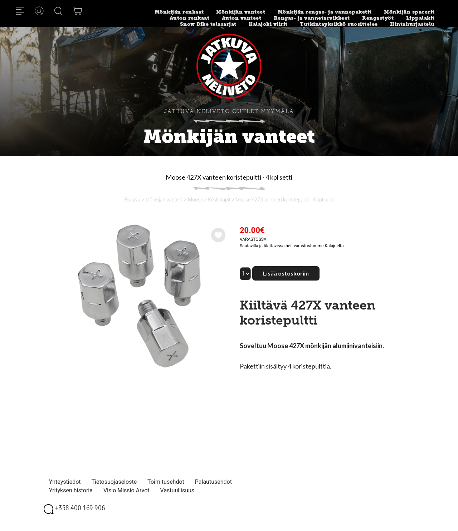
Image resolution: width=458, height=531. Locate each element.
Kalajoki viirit (268, 24)
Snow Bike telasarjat (208, 24)
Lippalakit (420, 18)
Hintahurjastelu (412, 24)
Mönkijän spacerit (409, 12)
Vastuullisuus (177, 490)
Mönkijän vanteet (240, 12)
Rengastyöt (378, 18)
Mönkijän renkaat (179, 12)
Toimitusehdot (165, 481)
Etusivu (132, 200)
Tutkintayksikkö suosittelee (339, 24)
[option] (138, 296)
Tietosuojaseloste (114, 481)
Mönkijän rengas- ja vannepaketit (325, 12)
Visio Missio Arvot (126, 490)
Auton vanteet (242, 18)
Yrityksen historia (71, 490)
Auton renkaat (190, 18)
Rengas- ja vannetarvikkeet (312, 18)
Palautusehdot (213, 481)
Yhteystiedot (65, 481)
